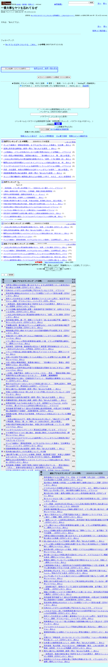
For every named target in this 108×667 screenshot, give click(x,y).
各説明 (85, 86)
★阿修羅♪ (58, 4)
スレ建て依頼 (61, 140)
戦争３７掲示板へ (100, 31)
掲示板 (24, 4)
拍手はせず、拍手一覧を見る (46, 68)
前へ (105, 3)
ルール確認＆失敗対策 (59, 133)
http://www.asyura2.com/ (54, 266)
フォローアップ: (7, 40)
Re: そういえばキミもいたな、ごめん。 (21, 44)
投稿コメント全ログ (29, 140)
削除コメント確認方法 (78, 140)
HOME (18, 4)
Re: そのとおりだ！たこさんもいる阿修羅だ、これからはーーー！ (53, 15)
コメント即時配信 (46, 140)
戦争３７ (31, 4)
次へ (99, 3)
